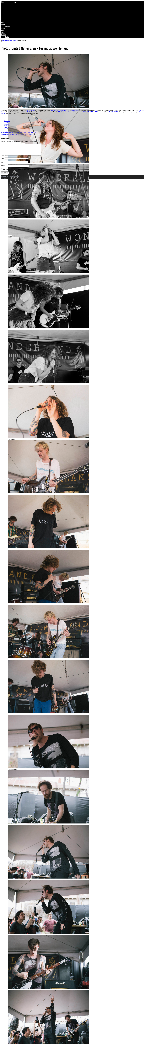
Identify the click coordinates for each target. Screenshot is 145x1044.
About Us (3, 35)
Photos (3, 29)
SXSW (16, 41)
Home (2, 22)
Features (3, 24)
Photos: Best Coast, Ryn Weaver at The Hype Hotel (19, 132)
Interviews (7, 27)
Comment (3, 157)
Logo (5, 16)
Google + (7, 125)
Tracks (2, 31)
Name (2, 160)
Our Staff (7, 37)
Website (3, 168)
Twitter (6, 122)
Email (6, 128)
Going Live (12, 41)
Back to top (3, 181)
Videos (3, 33)
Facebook (7, 121)
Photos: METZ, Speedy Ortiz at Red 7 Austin (16, 134)
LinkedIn (7, 127)
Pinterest (6, 124)
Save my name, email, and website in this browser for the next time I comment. (22, 171)
